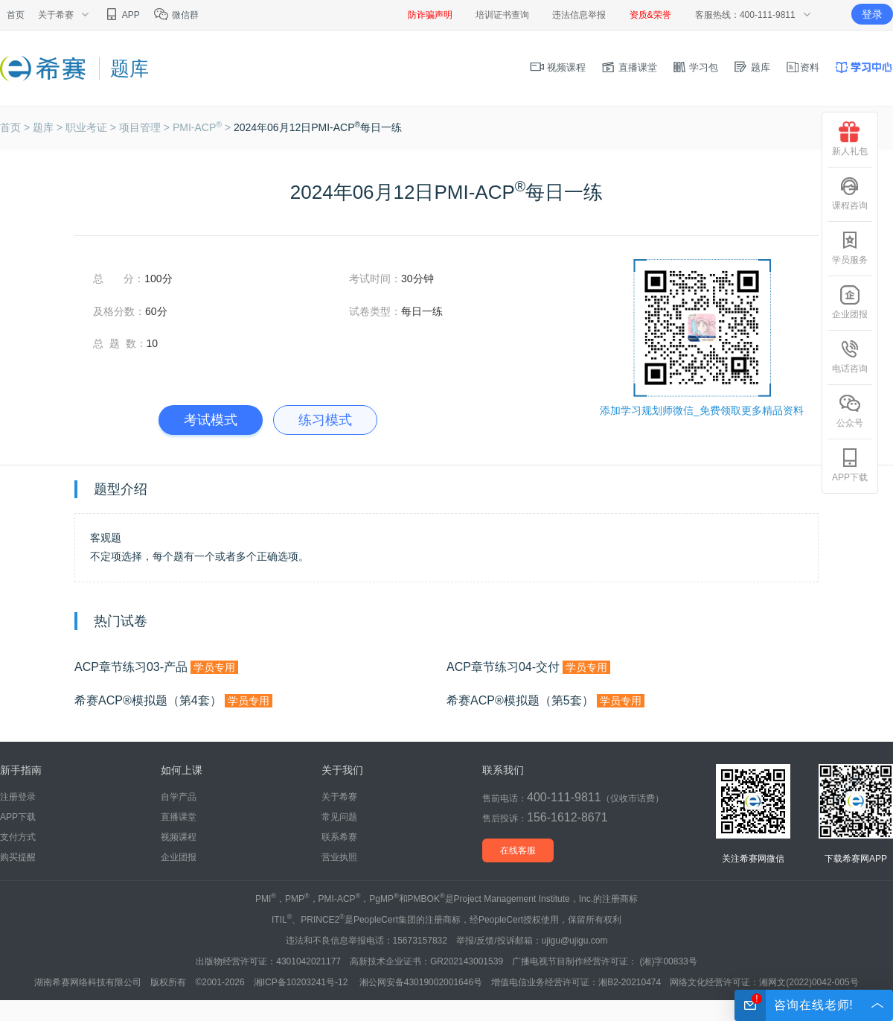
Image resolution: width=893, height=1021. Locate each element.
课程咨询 (850, 193)
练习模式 (325, 420)
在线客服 (518, 850)
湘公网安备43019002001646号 (420, 982)
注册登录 (18, 797)
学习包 (695, 67)
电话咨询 (850, 356)
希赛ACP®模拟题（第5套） (545, 700)
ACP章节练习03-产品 (156, 667)
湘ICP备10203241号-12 (302, 982)
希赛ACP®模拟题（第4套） (173, 700)
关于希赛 (339, 797)
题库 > (49, 127)
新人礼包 (850, 138)
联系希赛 (339, 837)
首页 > (16, 127)
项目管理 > (146, 127)
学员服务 (850, 247)
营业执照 (339, 857)
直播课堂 (629, 67)
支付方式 (18, 837)
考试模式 (210, 420)
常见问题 (339, 817)
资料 (802, 67)
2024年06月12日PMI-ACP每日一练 (318, 127)
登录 (872, 14)
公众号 (849, 410)
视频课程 (558, 67)
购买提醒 (18, 857)
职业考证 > (92, 127)
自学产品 (178, 797)
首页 (16, 15)
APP (121, 15)
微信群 (176, 15)
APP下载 (18, 817)
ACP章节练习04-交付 (528, 667)
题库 (751, 67)
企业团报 (178, 857)
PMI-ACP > (203, 127)
